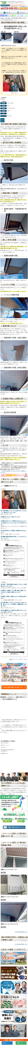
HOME (2, 18)
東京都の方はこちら (7, 1043)
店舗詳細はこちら (4, 753)
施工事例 (7, 18)
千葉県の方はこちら (21, 1043)
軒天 (7, 48)
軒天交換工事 (6, 138)
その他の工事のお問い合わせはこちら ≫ (14, 687)
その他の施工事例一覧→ (21, 932)
